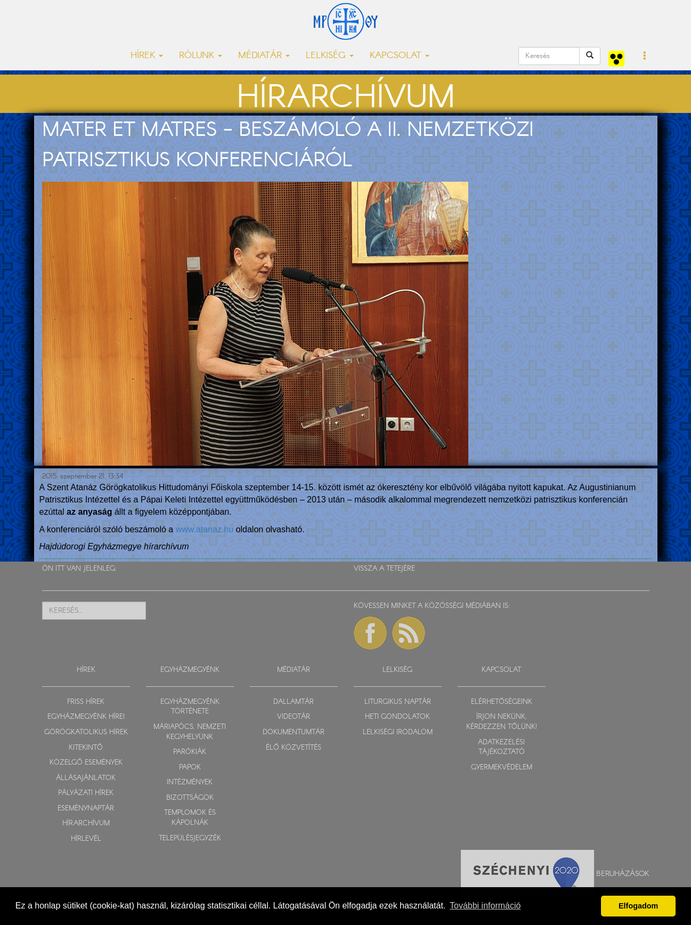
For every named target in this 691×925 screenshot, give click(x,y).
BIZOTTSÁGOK (190, 798)
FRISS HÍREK (85, 702)
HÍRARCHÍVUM (86, 823)
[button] (644, 56)
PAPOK (190, 767)
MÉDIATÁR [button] (264, 55)
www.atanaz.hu (206, 529)
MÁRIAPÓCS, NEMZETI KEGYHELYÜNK (189, 732)
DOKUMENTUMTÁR (293, 732)
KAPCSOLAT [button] (399, 55)
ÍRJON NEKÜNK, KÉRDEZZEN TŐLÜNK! (501, 722)
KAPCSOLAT (501, 670)
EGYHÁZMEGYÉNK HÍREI (86, 717)
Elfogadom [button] (638, 906)
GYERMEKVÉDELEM (501, 767)
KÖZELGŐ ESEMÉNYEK (86, 763)
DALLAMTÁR (293, 702)
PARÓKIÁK (189, 752)
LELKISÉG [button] (330, 55)
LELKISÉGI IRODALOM (398, 732)
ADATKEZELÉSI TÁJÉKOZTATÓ (501, 747)
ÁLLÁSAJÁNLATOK (86, 778)
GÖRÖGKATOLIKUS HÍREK (86, 732)
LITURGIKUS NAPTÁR (397, 702)
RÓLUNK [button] (200, 55)
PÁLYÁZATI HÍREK (85, 793)
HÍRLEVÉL (86, 839)
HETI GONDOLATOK (397, 717)
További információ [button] (485, 905)
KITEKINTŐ (86, 748)
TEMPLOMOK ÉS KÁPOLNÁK (190, 818)
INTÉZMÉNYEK (190, 782)
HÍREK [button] (147, 55)
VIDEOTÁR (293, 717)
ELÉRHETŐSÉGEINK (501, 702)
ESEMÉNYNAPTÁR (86, 809)
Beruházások (622, 873)
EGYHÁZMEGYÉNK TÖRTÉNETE (190, 707)
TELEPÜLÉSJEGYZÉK (190, 838)
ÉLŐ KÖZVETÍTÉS (293, 748)
